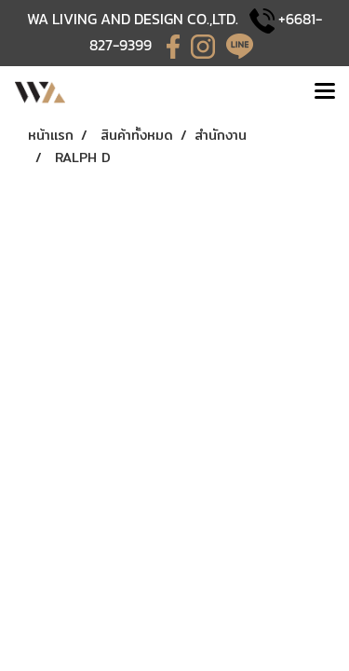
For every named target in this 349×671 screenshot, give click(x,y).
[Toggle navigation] (324, 92)
